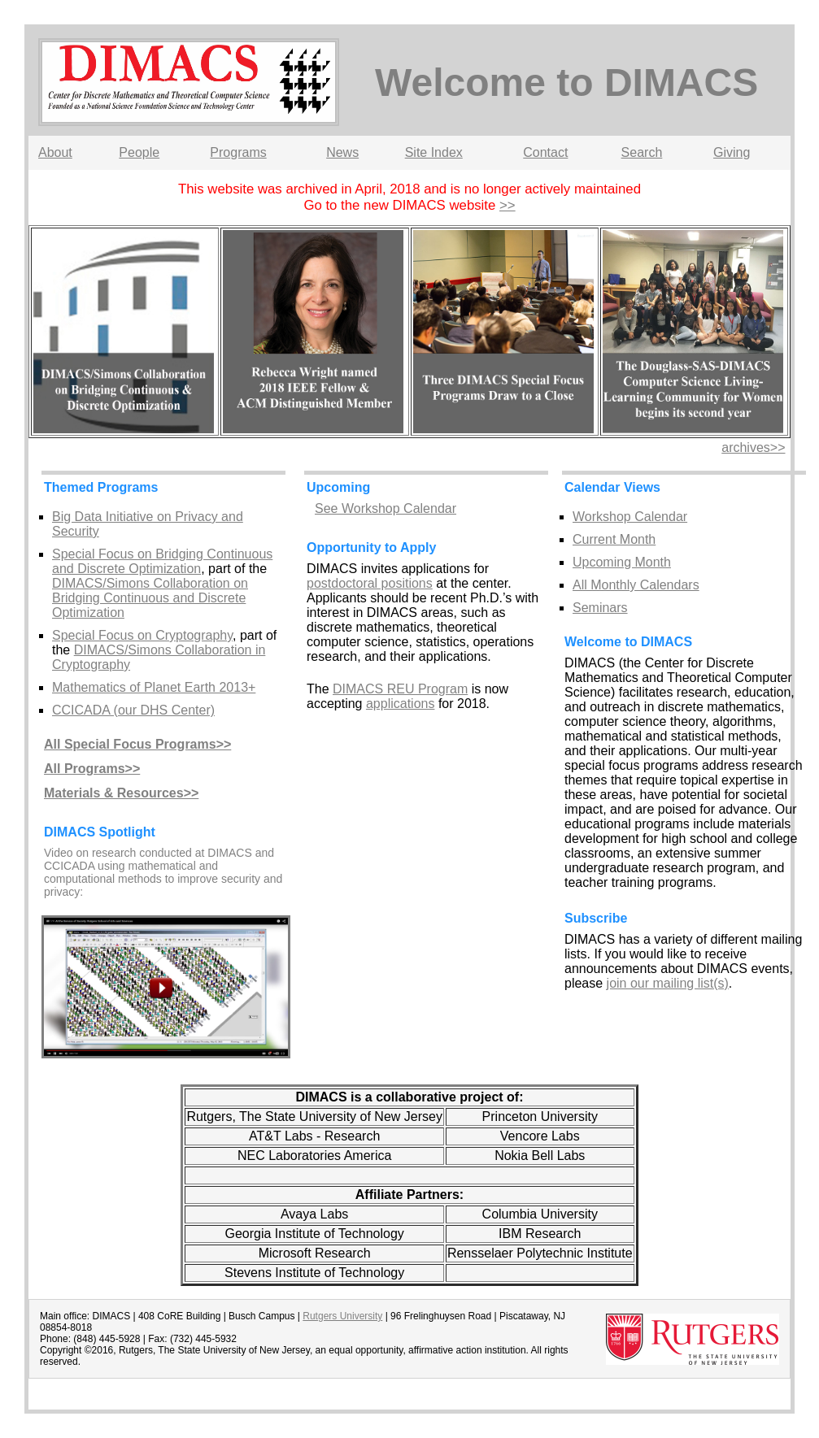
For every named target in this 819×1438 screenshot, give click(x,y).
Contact (545, 152)
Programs (238, 152)
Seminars (600, 608)
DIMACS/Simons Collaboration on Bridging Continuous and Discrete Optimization (150, 597)
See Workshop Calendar (385, 508)
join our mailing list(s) (668, 983)
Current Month (614, 539)
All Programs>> (92, 768)
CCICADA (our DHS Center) (133, 710)
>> (507, 205)
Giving (731, 152)
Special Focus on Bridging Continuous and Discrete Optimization (162, 561)
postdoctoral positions (370, 583)
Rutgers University (342, 1316)
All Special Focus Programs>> (137, 744)
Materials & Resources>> (121, 793)
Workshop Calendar (630, 517)
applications (400, 703)
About (55, 152)
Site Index (434, 152)
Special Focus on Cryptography (142, 635)
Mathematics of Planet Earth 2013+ (153, 687)
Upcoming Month (622, 562)
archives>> (753, 447)
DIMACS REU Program (400, 689)
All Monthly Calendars (636, 585)
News (342, 152)
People (139, 152)
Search (642, 152)
